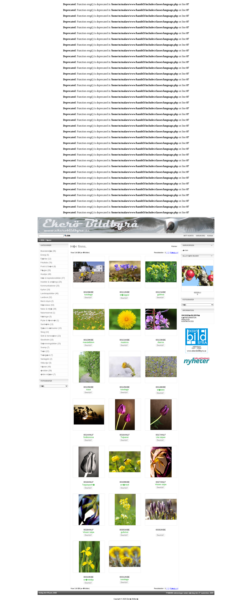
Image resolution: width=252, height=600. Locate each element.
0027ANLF (161, 482)
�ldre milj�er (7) (48, 374)
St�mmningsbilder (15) (50, 343)
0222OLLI (197, 292)
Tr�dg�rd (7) (46, 355)
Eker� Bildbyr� (132, 599)
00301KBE (125, 530)
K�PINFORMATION (188, 318)
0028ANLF (89, 530)
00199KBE (125, 482)
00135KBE (89, 387)
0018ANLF (89, 482)
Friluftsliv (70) (46, 263)
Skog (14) (44, 332)
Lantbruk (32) (46, 297)
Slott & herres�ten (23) (50, 336)
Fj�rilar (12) (45, 259)
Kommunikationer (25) (49, 286)
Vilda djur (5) (45, 363)
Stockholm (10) (47, 340)
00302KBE (161, 530)
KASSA (210, 236)
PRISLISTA (185, 319)
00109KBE (89, 292)
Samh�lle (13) (46, 324)
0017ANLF (161, 435)
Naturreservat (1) (47, 313)
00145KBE (125, 387)
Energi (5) (44, 255)
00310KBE (89, 577)
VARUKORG (200, 236)
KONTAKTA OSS (187, 321)
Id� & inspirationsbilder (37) (52, 278)
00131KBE (125, 340)
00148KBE (161, 387)
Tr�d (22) (44, 351)
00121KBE (161, 292)
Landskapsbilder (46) (49, 293)
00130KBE (89, 340)
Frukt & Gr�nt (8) (48, 266)
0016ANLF (125, 435)
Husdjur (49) (45, 274)
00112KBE (125, 292)
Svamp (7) (44, 347)
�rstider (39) (46, 370)
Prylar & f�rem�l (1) (49, 320)
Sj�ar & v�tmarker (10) (51, 328)
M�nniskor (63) (47, 305)
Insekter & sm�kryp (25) (51, 282)
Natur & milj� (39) (48, 309)
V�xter (48, 240)
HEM (42, 240)
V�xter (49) (45, 367)
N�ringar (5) (46, 317)
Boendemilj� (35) (48, 251)
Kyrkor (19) (45, 290)
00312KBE (125, 577)
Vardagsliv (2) (46, 359)
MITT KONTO (189, 236)
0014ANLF (89, 435)
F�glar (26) (45, 270)
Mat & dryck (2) (47, 301)
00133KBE (161, 340)
